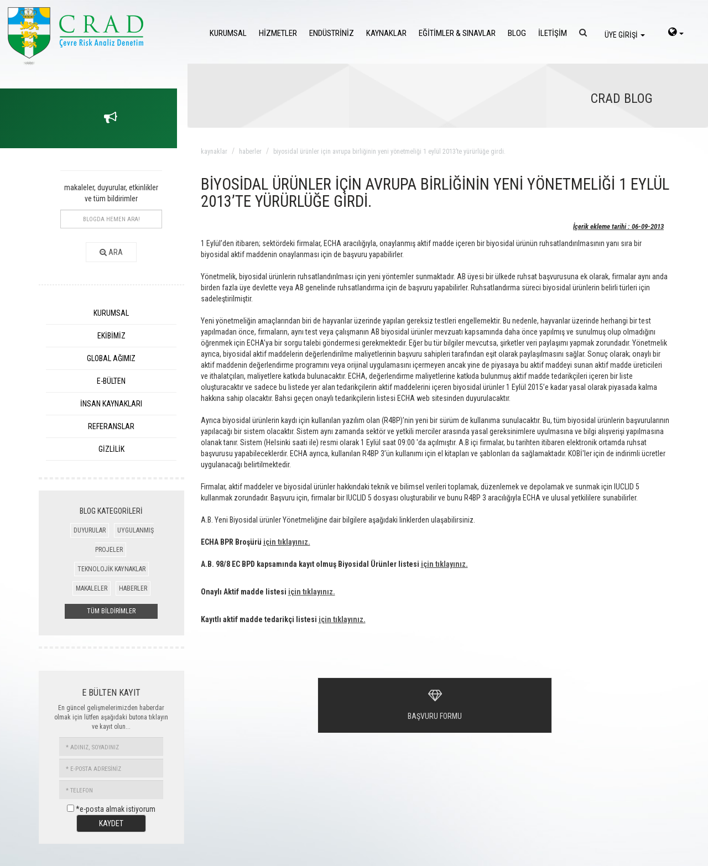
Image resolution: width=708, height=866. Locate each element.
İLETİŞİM (552, 33)
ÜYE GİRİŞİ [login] (625, 34)
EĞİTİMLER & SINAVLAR (457, 33)
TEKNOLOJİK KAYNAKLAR (111, 569)
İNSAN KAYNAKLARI (111, 403)
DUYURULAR (90, 530)
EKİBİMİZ (111, 335)
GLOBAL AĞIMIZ (111, 358)
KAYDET (111, 823)
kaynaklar (214, 151)
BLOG (517, 33)
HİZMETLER (278, 33)
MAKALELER (91, 588)
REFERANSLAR (111, 426)
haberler (250, 151)
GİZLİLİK (111, 449)
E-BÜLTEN (111, 381)
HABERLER (133, 588)
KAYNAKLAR (386, 33)
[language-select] (676, 33)
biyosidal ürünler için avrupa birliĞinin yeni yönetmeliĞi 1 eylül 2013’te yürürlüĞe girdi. (389, 151)
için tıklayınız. (286, 542)
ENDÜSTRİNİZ (331, 33)
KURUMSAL (228, 33)
